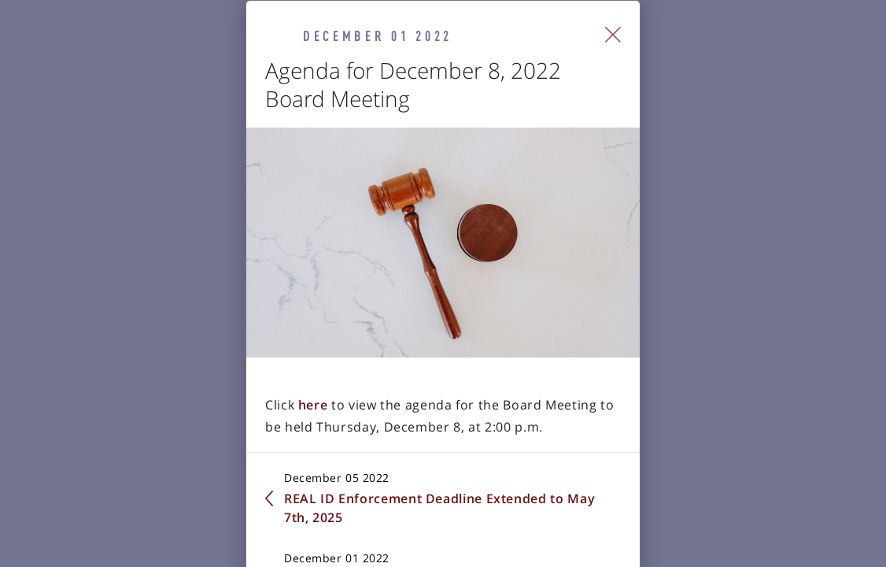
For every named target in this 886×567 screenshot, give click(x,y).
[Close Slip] (793, 55)
